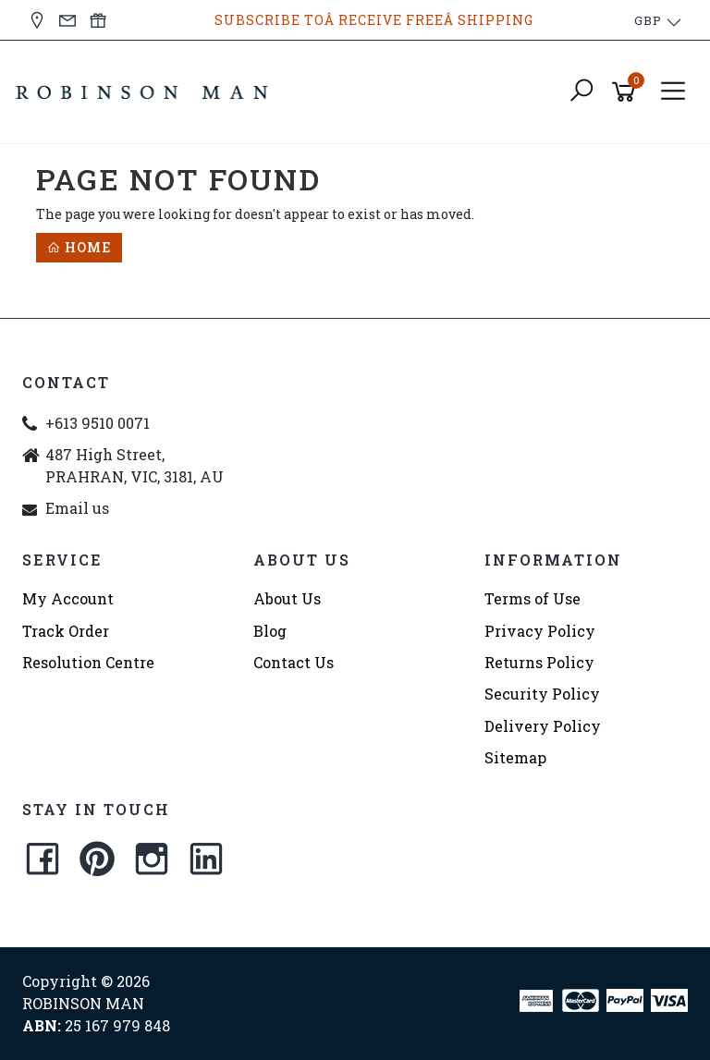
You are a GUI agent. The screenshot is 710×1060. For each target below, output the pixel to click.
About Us (287, 598)
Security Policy (542, 693)
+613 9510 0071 (97, 423)
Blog (270, 630)
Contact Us (293, 662)
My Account (68, 598)
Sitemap (515, 757)
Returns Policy (539, 662)
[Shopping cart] (626, 92)
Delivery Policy (542, 726)
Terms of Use (532, 598)
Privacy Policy (539, 630)
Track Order (65, 630)
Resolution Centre (88, 662)
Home (79, 247)
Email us (77, 508)
